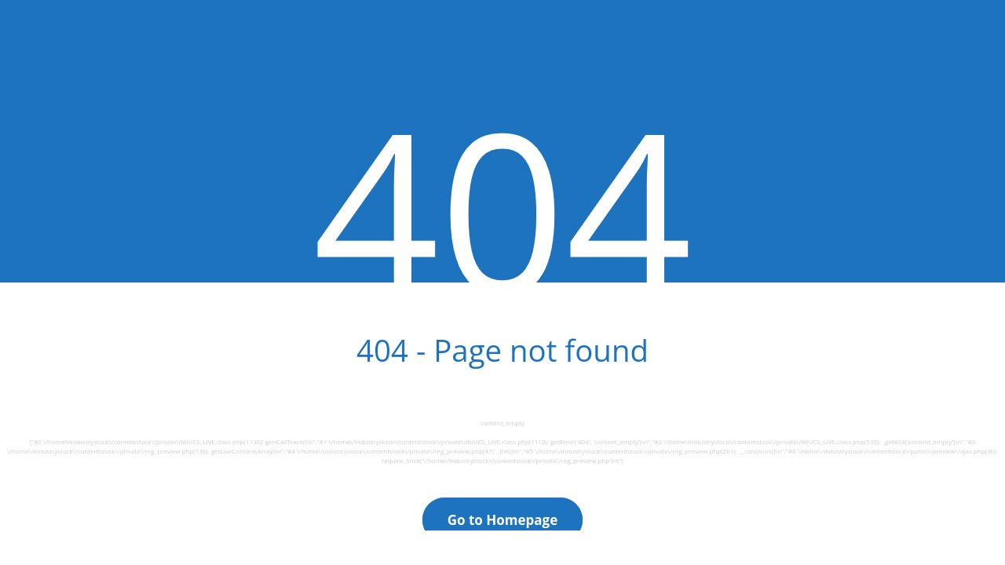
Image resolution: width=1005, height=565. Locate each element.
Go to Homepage (503, 520)
